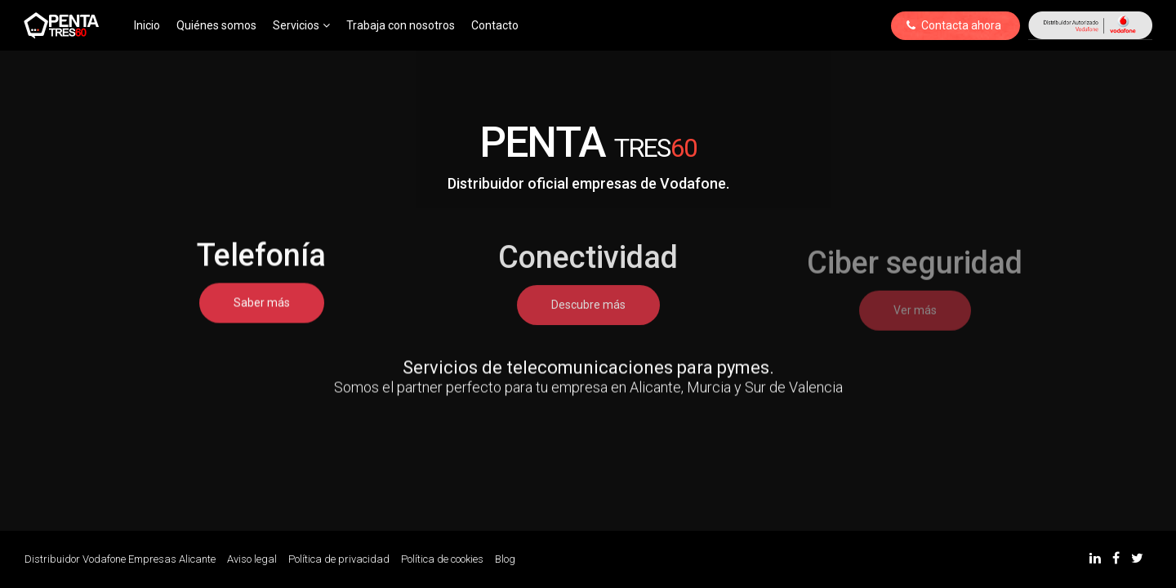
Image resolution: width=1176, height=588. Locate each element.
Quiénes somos (216, 25)
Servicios (301, 25)
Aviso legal (252, 559)
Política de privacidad (339, 559)
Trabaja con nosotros (400, 25)
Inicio (147, 25)
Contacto (495, 25)
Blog (505, 559)
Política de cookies (442, 559)
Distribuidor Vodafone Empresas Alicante (120, 559)
